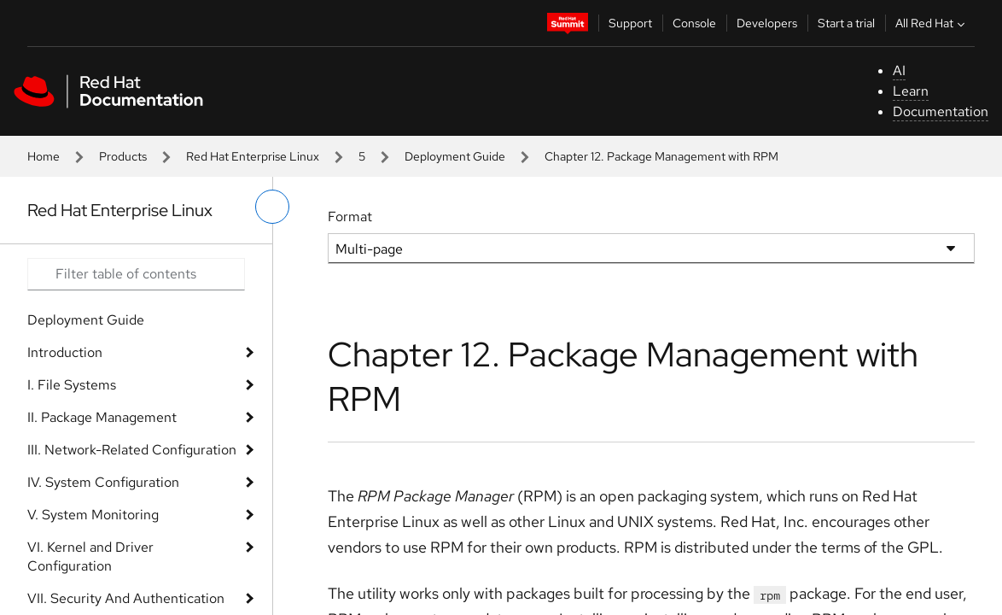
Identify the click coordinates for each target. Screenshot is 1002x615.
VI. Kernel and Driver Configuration (90, 556)
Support (630, 23)
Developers (767, 23)
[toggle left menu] (272, 207)
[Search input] (136, 274)
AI (899, 70)
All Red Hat (932, 23)
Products (123, 156)
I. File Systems (71, 385)
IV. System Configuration (103, 482)
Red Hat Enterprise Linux (252, 156)
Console (694, 23)
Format (350, 217)
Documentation (940, 111)
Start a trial (846, 23)
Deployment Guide (455, 156)
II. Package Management (102, 417)
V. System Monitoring (93, 515)
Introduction (64, 352)
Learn (911, 91)
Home (43, 156)
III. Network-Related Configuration (131, 450)
